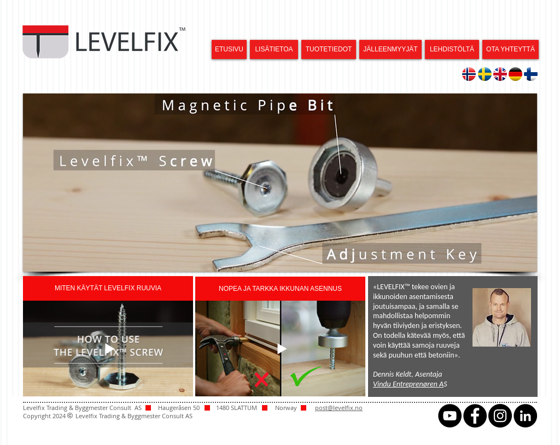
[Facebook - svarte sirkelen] (475, 416)
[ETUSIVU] (229, 49)
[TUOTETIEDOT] (328, 49)
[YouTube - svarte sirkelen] (450, 416)
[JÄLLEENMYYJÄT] (390, 49)
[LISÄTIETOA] (274, 49)
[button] (280, 182)
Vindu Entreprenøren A (408, 384)
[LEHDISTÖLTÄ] (452, 49)
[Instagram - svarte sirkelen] (500, 416)
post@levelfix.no (339, 407)
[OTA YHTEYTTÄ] (510, 49)
